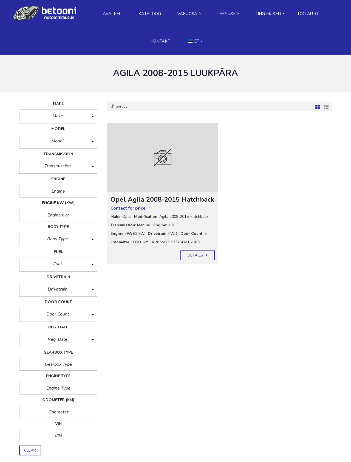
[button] (58, 116)
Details (197, 255)
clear (30, 450)
